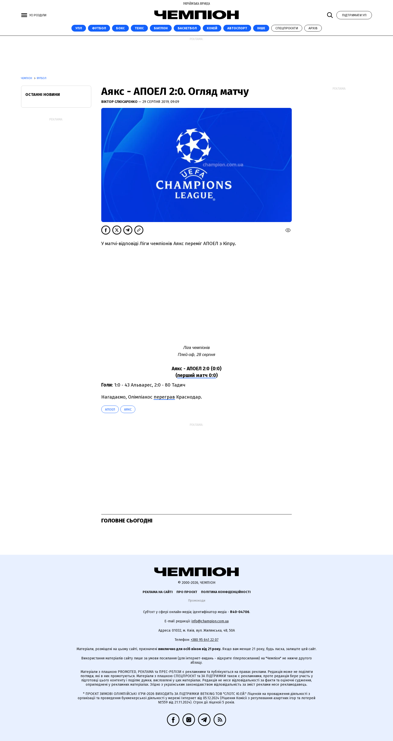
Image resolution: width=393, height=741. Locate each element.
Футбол (99, 28)
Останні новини (42, 94)
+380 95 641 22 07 (205, 640)
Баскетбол (187, 28)
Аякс (128, 409)
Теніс (139, 28)
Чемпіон (27, 78)
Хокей (212, 28)
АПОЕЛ (110, 409)
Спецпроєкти (286, 28)
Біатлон (161, 28)
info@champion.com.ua (210, 621)
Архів (313, 28)
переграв (164, 397)
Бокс (120, 28)
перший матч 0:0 (196, 375)
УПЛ (78, 28)
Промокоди (196, 600)
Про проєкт (186, 592)
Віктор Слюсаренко (119, 102)
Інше (261, 28)
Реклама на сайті (158, 592)
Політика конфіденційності (226, 592)
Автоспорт (237, 28)
